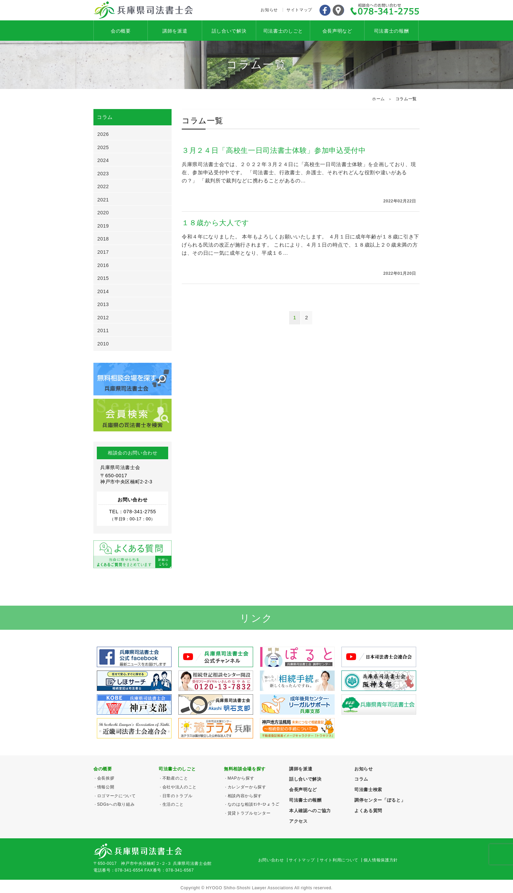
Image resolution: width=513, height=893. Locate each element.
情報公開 (105, 787)
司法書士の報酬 (391, 31)
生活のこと (173, 804)
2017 (103, 252)
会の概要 (121, 31)
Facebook (325, 10)
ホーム (378, 98)
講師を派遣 (174, 31)
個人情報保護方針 (381, 860)
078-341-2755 (385, 10)
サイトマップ (299, 9)
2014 (103, 291)
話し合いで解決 (229, 31)
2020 (103, 212)
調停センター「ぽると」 (379, 800)
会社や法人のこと (179, 787)
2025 (103, 147)
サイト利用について (339, 860)
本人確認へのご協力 (310, 810)
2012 (103, 317)
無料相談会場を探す (245, 768)
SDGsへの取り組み (116, 804)
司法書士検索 (368, 789)
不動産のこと (175, 778)
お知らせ (269, 9)
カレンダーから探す (247, 787)
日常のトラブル (177, 795)
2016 (103, 265)
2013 (103, 304)
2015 (103, 278)
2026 (103, 134)
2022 (103, 186)
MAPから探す (241, 778)
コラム (361, 779)
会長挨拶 (105, 778)
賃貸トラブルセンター (249, 813)
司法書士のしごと (283, 31)
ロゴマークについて (116, 795)
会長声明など (337, 31)
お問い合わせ (271, 860)
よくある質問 (368, 810)
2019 (103, 226)
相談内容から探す (245, 795)
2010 (103, 343)
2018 (103, 239)
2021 (103, 199)
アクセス (338, 10)
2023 (103, 173)
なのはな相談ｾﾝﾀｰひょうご (254, 804)
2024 (103, 160)
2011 (103, 330)
